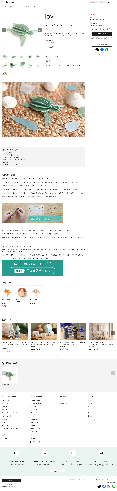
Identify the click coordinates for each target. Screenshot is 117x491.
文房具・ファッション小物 (11, 157)
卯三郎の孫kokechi (35, 403)
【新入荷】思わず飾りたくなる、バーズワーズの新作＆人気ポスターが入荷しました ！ (102, 343)
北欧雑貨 (6, 162)
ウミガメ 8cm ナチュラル (36, 300)
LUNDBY (33, 438)
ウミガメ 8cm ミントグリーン (9, 384)
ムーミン (4, 431)
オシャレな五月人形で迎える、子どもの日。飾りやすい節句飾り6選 (73, 343)
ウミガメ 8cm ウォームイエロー (7, 300)
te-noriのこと (92, 400)
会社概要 (72, 479)
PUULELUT (33, 413)
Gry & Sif (33, 406)
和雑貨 (4, 422)
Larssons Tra (34, 419)
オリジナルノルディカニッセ (10, 428)
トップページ (4, 6)
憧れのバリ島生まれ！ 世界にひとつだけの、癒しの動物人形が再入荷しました (43, 343)
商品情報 (90, 403)
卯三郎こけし (34, 409)
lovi (10, 6)
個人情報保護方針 (98, 479)
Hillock (32, 435)
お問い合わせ (102, 33)
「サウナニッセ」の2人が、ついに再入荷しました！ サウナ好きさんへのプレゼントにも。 (15, 344)
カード (23, 159)
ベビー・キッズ (6, 416)
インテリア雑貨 (17, 6)
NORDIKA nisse (35, 400)
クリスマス (5, 425)
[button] (4, 30)
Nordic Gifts (33, 431)
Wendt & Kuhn (34, 422)
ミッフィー (5, 435)
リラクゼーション (7, 409)
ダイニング (5, 403)
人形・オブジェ (15, 164)
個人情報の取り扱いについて (108, 479)
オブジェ (25, 6)
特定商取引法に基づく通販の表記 (86, 479)
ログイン (62, 400)
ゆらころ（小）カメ (21, 299)
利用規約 (76, 479)
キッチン (4, 406)
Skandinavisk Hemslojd (37, 428)
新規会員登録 (63, 403)
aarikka (32, 425)
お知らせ (68, 479)
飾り (89, 406)
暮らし (90, 416)
